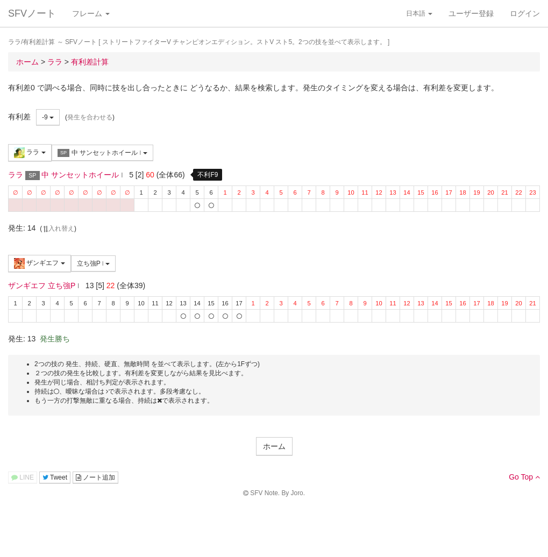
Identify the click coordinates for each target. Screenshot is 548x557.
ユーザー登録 (471, 13)
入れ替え (58, 228)
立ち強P (93, 263)
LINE (22, 477)
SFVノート (32, 13)
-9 (48, 117)
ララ (30, 152)
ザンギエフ (39, 263)
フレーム (91, 13)
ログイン (525, 13)
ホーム (274, 446)
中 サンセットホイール (102, 153)
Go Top (524, 477)
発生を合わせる (89, 117)
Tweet (54, 477)
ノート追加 (95, 477)
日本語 (419, 13)
